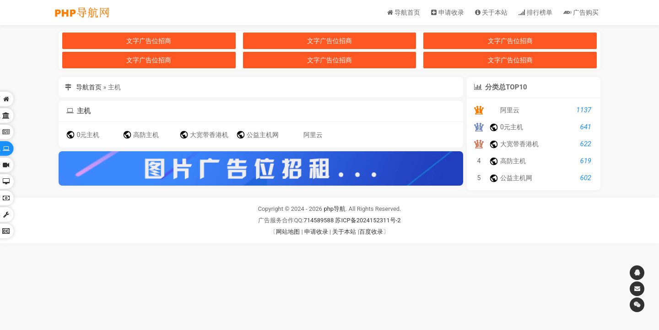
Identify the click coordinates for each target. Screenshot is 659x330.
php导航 (335, 208)
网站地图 (288, 231)
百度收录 (371, 231)
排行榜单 (535, 12)
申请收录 (447, 12)
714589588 (318, 220)
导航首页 (403, 12)
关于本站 (491, 12)
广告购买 (581, 12)
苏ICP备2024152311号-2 (367, 220)
